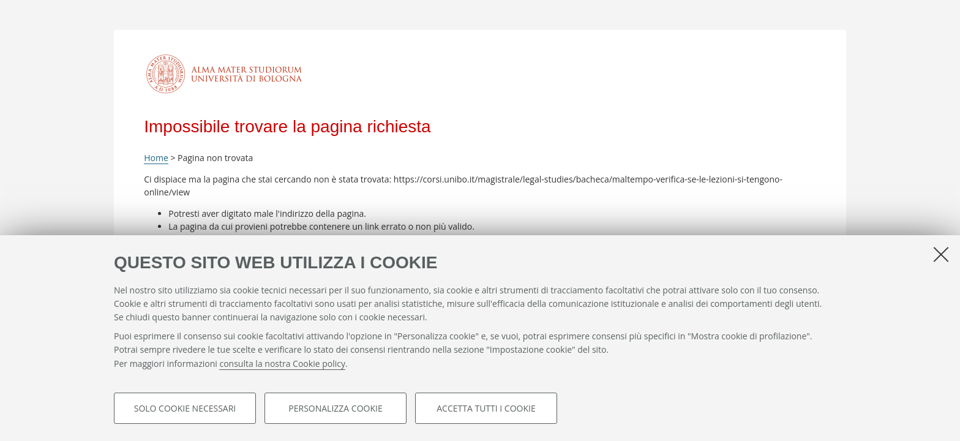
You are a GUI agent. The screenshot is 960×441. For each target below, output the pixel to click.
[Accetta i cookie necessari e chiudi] (941, 254)
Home (156, 158)
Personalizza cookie (335, 408)
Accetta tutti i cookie (486, 408)
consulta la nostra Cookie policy (282, 363)
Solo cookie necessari (185, 408)
